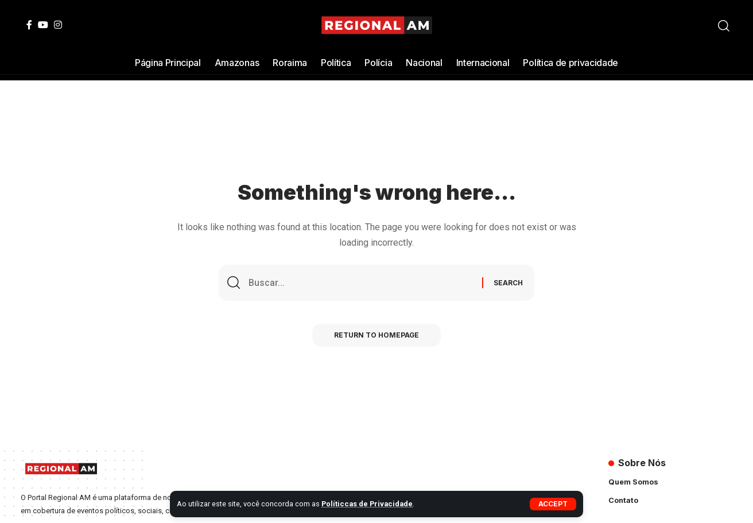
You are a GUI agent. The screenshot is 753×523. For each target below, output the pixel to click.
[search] (723, 26)
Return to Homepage (377, 336)
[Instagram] (58, 24)
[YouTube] (43, 24)
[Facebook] (29, 24)
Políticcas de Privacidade (367, 503)
